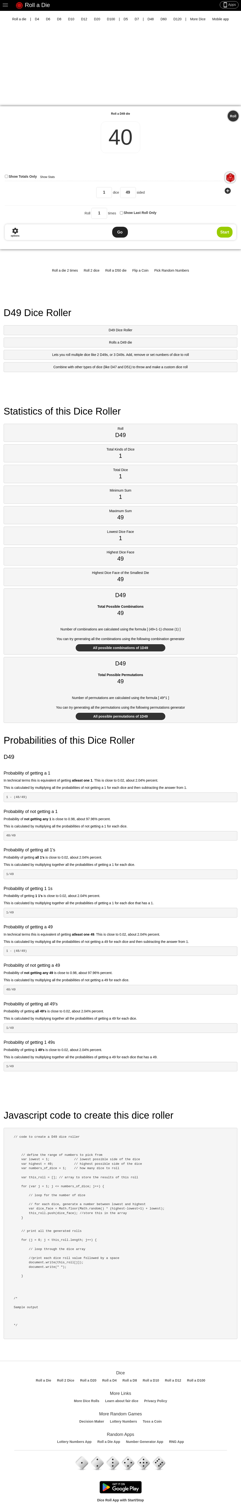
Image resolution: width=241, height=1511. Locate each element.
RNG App (176, 1442)
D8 (59, 19)
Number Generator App (144, 1442)
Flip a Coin (140, 270)
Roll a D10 (151, 1380)
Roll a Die (32, 5)
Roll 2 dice (91, 270)
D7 (137, 19)
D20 (97, 19)
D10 (71, 19)
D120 (178, 19)
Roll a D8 (130, 1380)
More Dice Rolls (86, 1401)
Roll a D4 (109, 1380)
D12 (84, 19)
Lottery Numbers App (74, 1442)
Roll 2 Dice (65, 1380)
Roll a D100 (196, 1380)
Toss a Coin (152, 1421)
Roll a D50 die (115, 270)
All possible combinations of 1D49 (120, 648)
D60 (164, 19)
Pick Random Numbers (171, 270)
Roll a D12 (173, 1380)
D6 (48, 19)
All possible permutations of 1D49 (120, 716)
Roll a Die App (108, 1442)
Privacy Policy (155, 1401)
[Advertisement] (120, 67)
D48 (150, 19)
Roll (233, 116)
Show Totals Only (23, 176)
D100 (111, 19)
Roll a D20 (88, 1380)
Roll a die (19, 19)
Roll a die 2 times (65, 270)
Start (224, 232)
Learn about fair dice (122, 1401)
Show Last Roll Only (140, 213)
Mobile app (220, 19)
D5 (126, 19)
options (15, 232)
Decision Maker (91, 1421)
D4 (37, 19)
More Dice (197, 19)
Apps (229, 5)
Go (120, 232)
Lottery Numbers (123, 1421)
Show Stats (47, 177)
